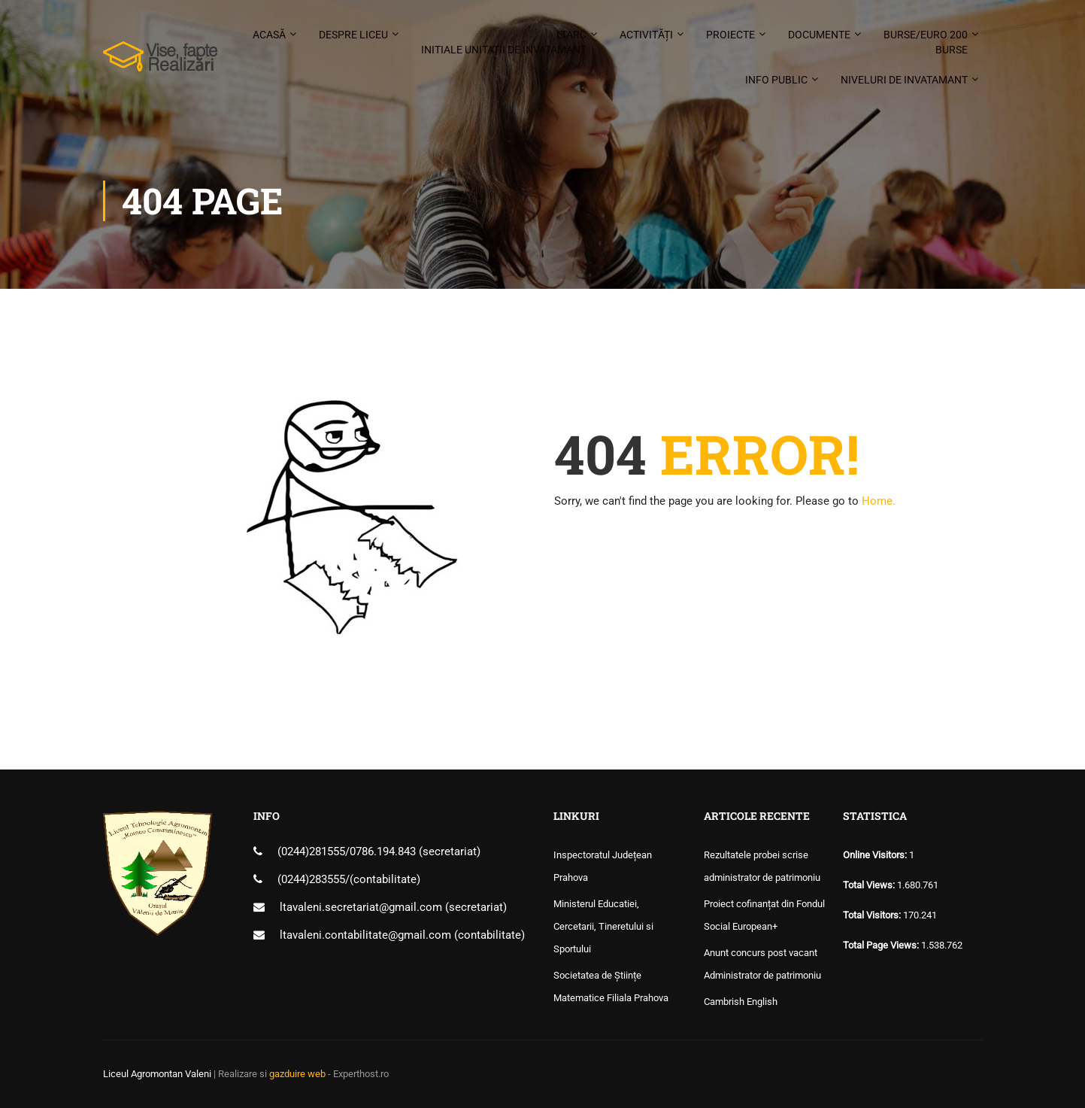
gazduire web (297, 1073)
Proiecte (730, 35)
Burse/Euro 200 (925, 43)
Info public (776, 80)
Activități (646, 35)
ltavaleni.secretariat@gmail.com (361, 907)
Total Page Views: (882, 945)
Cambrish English (740, 1001)
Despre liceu (353, 35)
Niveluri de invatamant (904, 80)
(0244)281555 (311, 851)
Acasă (269, 35)
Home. (879, 501)
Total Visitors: (873, 915)
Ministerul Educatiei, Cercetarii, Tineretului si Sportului (603, 926)
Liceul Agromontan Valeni (157, 1073)
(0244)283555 (311, 879)
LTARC (503, 43)
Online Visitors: (876, 855)
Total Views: (870, 885)
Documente (819, 35)
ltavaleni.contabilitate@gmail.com (365, 935)
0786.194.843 (384, 851)
